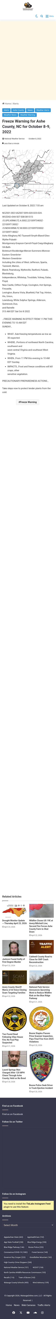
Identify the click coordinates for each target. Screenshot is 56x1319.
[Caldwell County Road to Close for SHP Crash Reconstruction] (41, 947)
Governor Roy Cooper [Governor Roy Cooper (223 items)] (15, 1257)
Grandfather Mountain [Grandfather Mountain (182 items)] (41, 1257)
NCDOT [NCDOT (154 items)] (38, 1267)
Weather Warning (27, 115)
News (30, 110)
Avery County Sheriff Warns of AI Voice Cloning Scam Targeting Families (14, 990)
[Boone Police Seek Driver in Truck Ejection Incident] (41, 1066)
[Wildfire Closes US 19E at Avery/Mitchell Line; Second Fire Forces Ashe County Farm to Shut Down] (41, 911)
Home (6, 103)
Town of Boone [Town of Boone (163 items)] (27, 1278)
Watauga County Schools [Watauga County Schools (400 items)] (16, 1283)
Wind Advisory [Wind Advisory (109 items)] (41, 1283)
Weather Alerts (42, 110)
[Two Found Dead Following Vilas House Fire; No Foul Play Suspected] (14, 1019)
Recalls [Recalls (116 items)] (9, 1278)
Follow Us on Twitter (12, 1121)
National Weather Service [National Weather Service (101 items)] (16, 1267)
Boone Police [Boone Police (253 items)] (35, 1247)
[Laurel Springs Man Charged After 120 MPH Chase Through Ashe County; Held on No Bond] (14, 1059)
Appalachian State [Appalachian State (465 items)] (13, 1237)
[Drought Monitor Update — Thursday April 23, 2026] (14, 911)
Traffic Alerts (43, 1305)
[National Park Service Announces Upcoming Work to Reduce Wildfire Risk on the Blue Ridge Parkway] (41, 977)
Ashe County (18, 110)
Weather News (10, 115)
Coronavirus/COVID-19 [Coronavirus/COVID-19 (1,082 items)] (16, 1252)
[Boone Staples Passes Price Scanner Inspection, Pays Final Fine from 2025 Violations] (41, 1018)
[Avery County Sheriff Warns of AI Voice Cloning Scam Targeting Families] (14, 977)
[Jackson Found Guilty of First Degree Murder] (14, 948)
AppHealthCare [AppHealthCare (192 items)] (35, 1237)
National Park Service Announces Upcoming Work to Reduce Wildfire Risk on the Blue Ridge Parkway (40, 993)
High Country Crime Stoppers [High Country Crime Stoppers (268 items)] (18, 1262)
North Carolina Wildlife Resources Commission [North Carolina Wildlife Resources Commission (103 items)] (25, 1272)
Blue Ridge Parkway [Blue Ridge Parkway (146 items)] (14, 1247)
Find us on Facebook (12, 1114)
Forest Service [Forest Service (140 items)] (40, 1252)
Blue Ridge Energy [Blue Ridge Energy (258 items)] (36, 1242)
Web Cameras (28, 1305)
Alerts (16, 103)
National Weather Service (14, 139)
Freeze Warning (28, 402)
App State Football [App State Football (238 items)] (13, 1242)
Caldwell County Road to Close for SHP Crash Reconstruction (40, 959)
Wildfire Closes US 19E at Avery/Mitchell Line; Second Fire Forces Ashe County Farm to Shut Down (41, 926)
